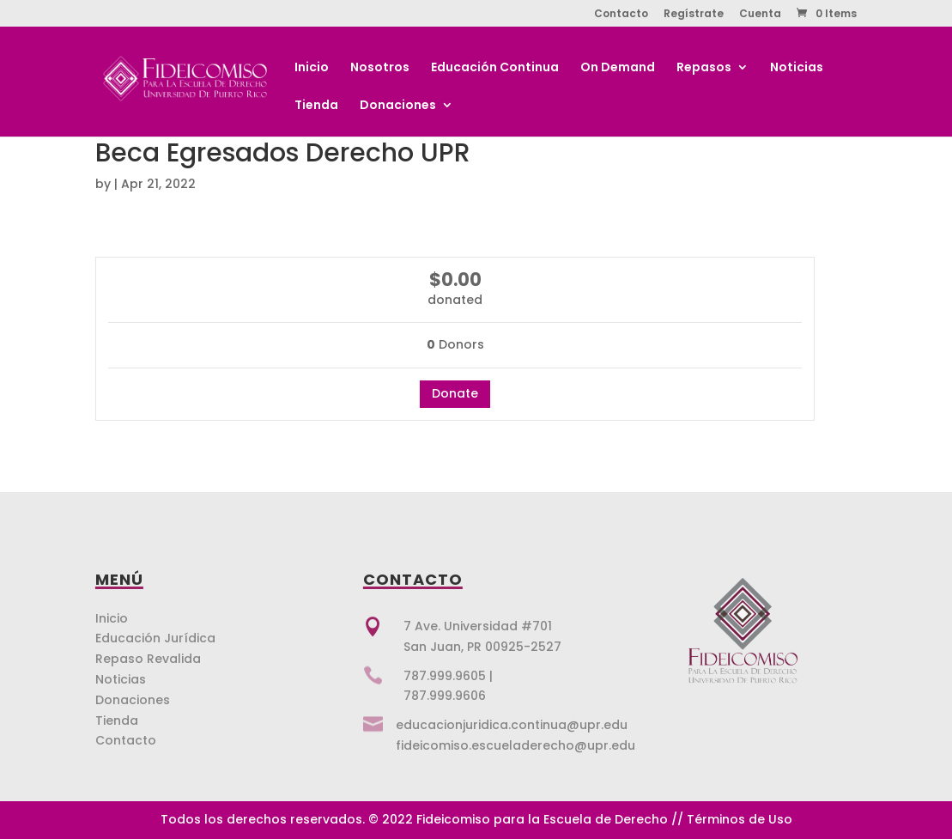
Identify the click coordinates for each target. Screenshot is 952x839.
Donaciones (398, 106)
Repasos (703, 68)
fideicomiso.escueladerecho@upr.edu (515, 745)
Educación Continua (495, 68)
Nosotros (379, 68)
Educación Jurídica (155, 638)
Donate (455, 393)
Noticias (796, 68)
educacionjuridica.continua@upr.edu (512, 724)
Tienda (316, 106)
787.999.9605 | (448, 675)
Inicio (311, 68)
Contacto (621, 15)
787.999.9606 (444, 695)
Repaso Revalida (148, 658)
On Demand (617, 68)
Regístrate (694, 15)
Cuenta (760, 15)
